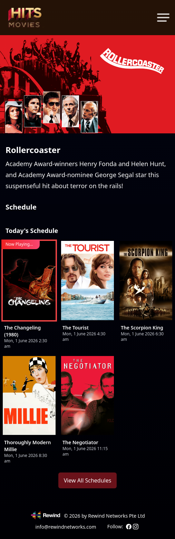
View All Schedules (87, 480)
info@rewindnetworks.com (65, 526)
